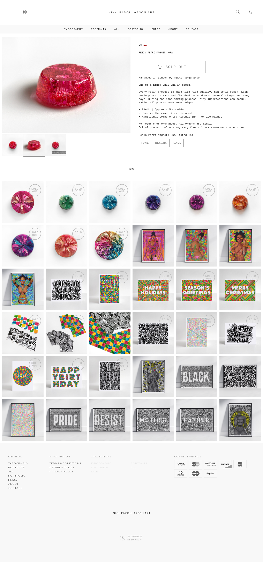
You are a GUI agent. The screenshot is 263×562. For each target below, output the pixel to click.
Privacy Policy (62, 471)
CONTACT (192, 29)
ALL (116, 29)
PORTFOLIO (135, 29)
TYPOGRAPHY (73, 29)
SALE (177, 142)
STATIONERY (100, 467)
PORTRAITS (98, 29)
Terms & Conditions (65, 463)
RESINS (161, 142)
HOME (145, 142)
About (173, 29)
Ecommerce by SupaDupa (134, 537)
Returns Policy (62, 467)
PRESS (155, 29)
